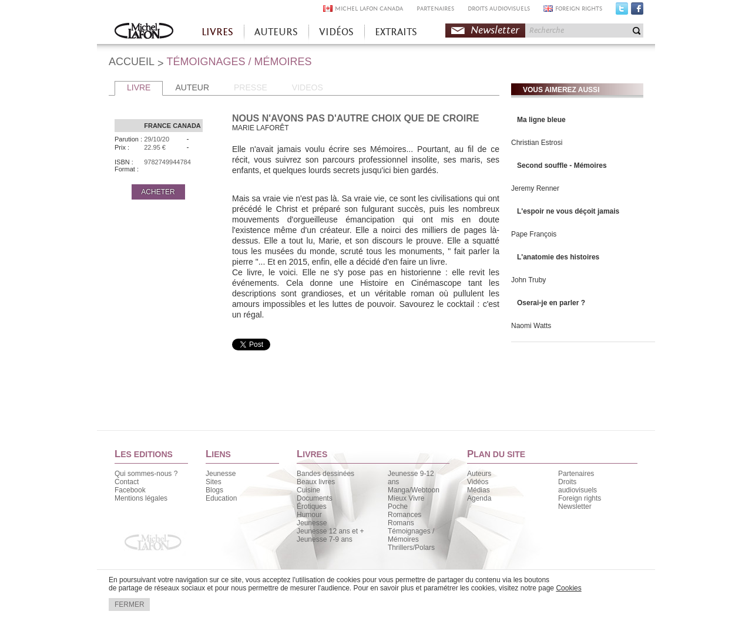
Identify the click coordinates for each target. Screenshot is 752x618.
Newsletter (495, 30)
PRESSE (250, 87)
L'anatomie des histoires (558, 257)
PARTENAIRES (435, 8)
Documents (315, 498)
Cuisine (308, 490)
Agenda (479, 498)
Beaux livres (316, 482)
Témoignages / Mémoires (411, 535)
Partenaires (576, 474)
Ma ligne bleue (541, 120)
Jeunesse (221, 474)
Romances (404, 515)
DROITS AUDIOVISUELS (499, 8)
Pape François (533, 234)
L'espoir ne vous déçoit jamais (568, 211)
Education (221, 498)
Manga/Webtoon (413, 490)
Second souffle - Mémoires (562, 165)
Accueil (144, 32)
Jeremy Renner (535, 188)
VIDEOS (307, 87)
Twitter (622, 11)
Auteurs (479, 474)
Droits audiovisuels (577, 486)
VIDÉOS (336, 32)
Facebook (637, 11)
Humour (309, 515)
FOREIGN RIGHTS (578, 8)
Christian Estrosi (536, 143)
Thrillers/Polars (411, 547)
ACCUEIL (132, 61)
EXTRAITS (396, 32)
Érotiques (312, 506)
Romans (401, 523)
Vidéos (477, 482)
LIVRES (217, 32)
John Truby (528, 280)
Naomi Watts (531, 326)
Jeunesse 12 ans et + (330, 531)
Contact (127, 482)
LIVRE (138, 87)
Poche (398, 506)
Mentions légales (141, 498)
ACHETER (157, 192)
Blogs (214, 490)
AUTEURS (276, 32)
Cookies (568, 588)
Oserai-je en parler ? (551, 303)
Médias (478, 490)
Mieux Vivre (406, 498)
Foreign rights (579, 498)
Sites (213, 482)
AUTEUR (192, 87)
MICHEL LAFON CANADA (369, 8)
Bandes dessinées (325, 474)
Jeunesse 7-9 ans (324, 539)
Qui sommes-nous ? (146, 474)
